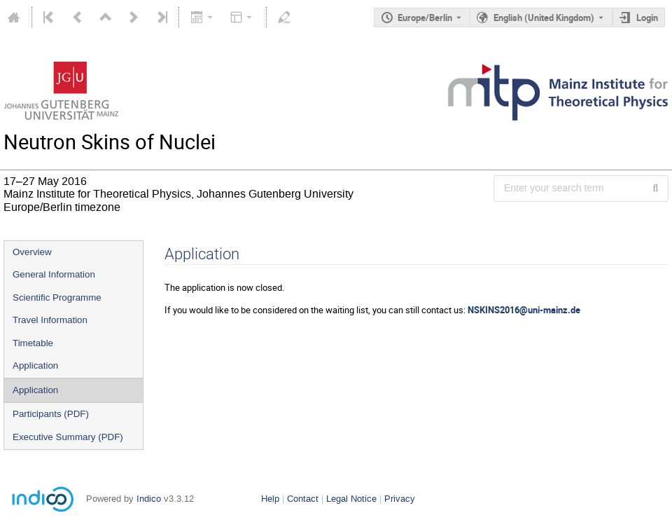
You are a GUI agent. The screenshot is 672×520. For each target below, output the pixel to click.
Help (270, 499)
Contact (302, 499)
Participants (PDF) (51, 414)
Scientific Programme (57, 297)
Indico (148, 499)
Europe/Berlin (425, 17)
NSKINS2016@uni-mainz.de (524, 309)
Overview (32, 252)
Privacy (399, 499)
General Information (54, 274)
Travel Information (50, 320)
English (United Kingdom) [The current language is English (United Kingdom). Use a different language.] (543, 17)
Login (647, 17)
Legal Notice (351, 499)
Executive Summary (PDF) (68, 437)
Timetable (33, 343)
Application (35, 365)
